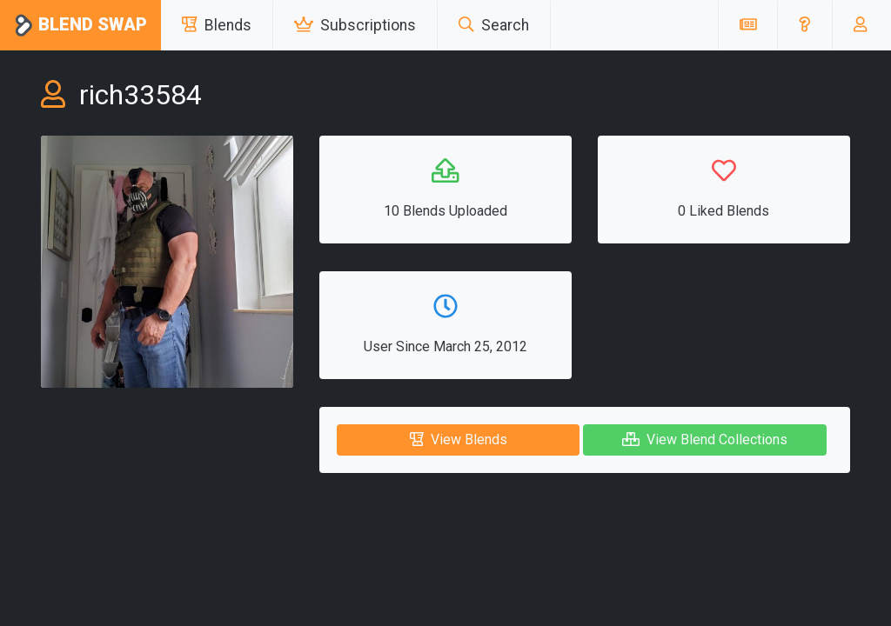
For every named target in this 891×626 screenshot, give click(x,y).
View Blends (458, 439)
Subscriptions (355, 25)
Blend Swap (80, 25)
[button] (804, 25)
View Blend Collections (704, 439)
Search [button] (494, 25)
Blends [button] (216, 25)
